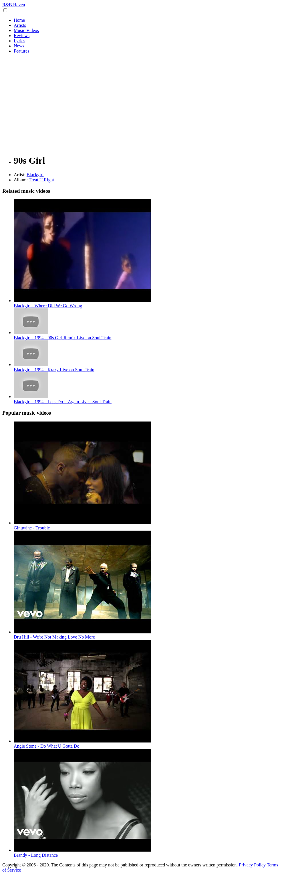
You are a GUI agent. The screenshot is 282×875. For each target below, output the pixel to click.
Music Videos (26, 30)
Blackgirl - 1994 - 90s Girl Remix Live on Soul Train (62, 337)
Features (21, 51)
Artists (20, 25)
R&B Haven (13, 4)
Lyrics (19, 40)
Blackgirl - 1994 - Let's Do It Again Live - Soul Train (63, 401)
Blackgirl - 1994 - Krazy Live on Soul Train (54, 369)
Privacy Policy (252, 864)
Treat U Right (41, 179)
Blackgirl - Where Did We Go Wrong (48, 305)
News (19, 45)
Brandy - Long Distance (36, 855)
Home (19, 20)
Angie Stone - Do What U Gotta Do (46, 746)
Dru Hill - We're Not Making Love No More (54, 637)
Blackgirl (35, 174)
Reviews (21, 35)
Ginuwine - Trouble (32, 527)
